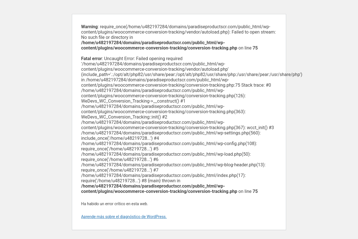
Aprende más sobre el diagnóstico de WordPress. (124, 216)
